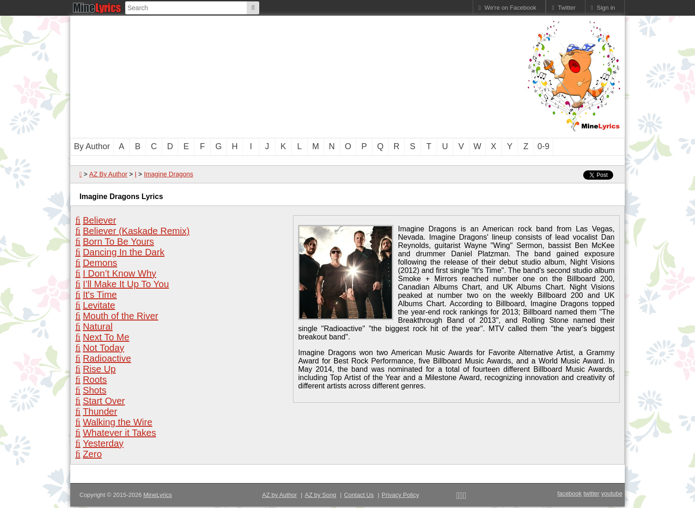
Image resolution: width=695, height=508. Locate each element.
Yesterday (103, 443)
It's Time (100, 295)
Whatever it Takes (119, 433)
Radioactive (107, 358)
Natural (97, 326)
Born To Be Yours (118, 241)
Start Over (104, 401)
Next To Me (106, 337)
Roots (95, 380)
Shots (94, 390)
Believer (99, 220)
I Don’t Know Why (119, 273)
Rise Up (99, 369)
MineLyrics (157, 494)
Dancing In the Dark (124, 252)
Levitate (99, 305)
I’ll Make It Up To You (126, 284)
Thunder (100, 411)
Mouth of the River (120, 316)
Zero (92, 454)
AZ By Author (108, 174)
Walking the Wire (117, 422)
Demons (100, 263)
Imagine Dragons (168, 174)
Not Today (103, 348)
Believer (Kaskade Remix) (136, 231)
